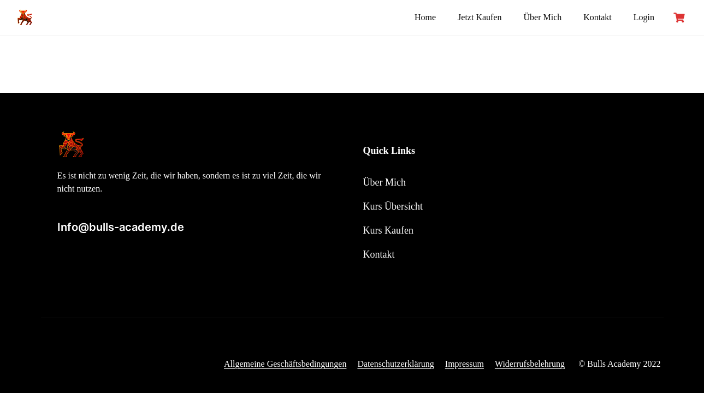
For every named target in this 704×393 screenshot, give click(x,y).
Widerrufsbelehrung (530, 363)
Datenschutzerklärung (395, 363)
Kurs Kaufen (388, 230)
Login (644, 17)
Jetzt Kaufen (479, 17)
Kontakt (597, 17)
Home (425, 17)
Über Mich (542, 17)
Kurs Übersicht (393, 206)
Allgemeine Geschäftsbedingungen (285, 363)
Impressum (464, 363)
